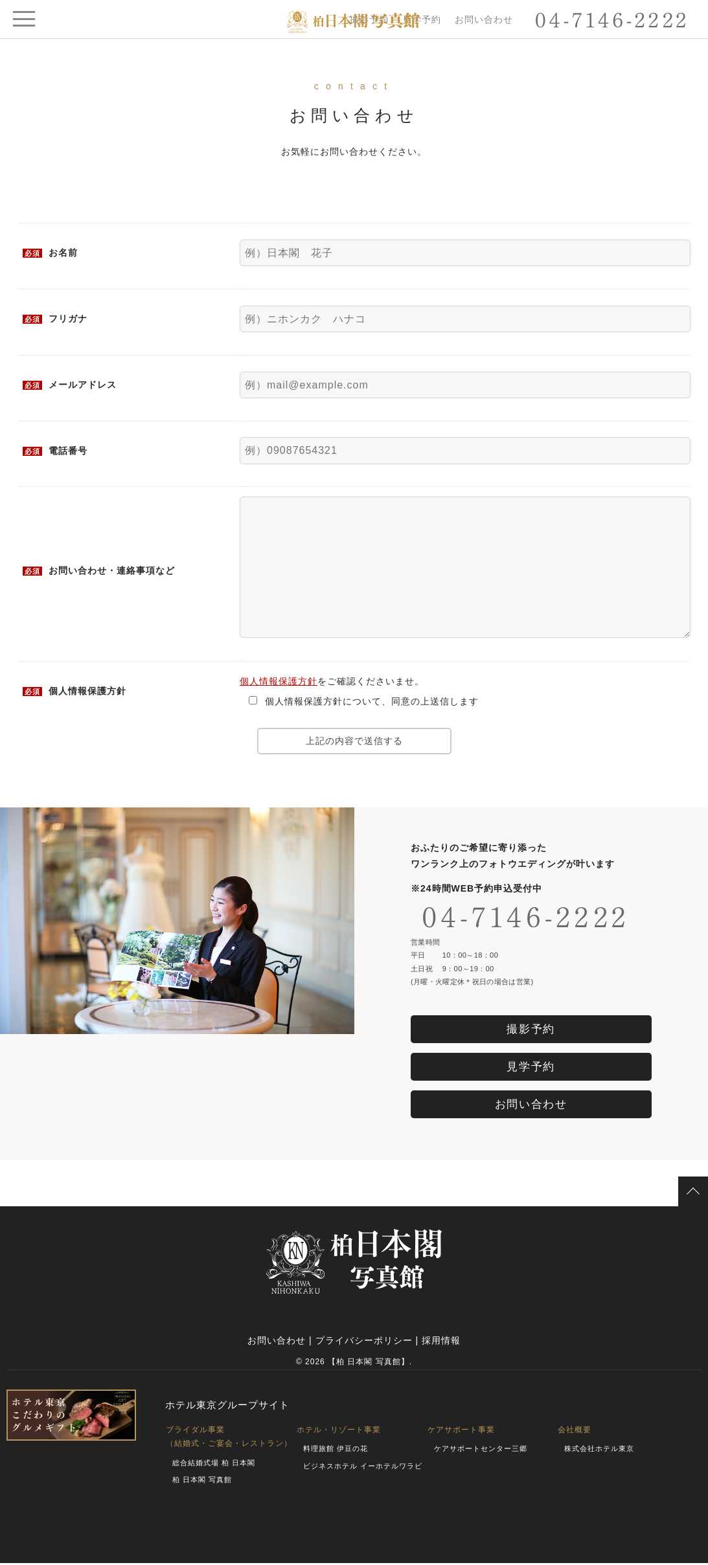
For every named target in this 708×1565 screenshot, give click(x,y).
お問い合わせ (484, 19)
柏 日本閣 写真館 (202, 1482)
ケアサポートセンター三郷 (480, 1451)
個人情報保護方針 (278, 681)
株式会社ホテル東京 (599, 1451)
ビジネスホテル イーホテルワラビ (362, 1468)
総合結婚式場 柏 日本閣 (213, 1465)
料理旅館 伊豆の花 (335, 1451)
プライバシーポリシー (364, 1342)
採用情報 (441, 1342)
